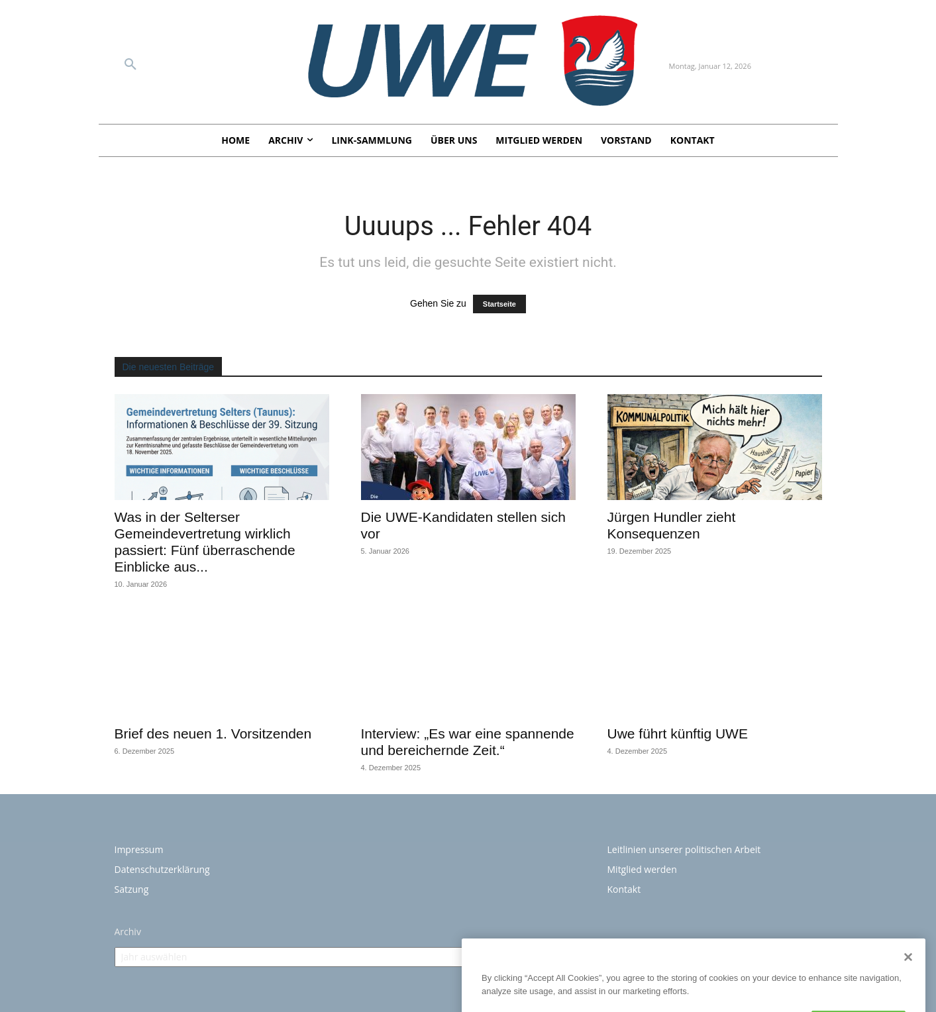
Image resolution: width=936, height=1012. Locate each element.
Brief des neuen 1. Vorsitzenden (213, 733)
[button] (130, 65)
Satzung (132, 889)
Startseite (499, 304)
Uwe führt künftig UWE (677, 733)
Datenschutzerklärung (162, 869)
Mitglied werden (642, 869)
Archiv (128, 931)
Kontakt (624, 889)
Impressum (139, 849)
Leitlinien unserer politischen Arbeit (684, 849)
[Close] (908, 971)
